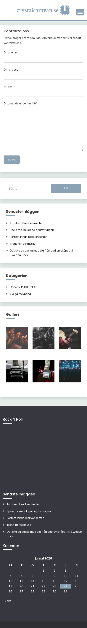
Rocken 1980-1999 (23, 287)
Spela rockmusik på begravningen (32, 230)
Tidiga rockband (20, 294)
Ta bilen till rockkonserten (27, 223)
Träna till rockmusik (22, 243)
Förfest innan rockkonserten (28, 237)
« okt (8, 601)
